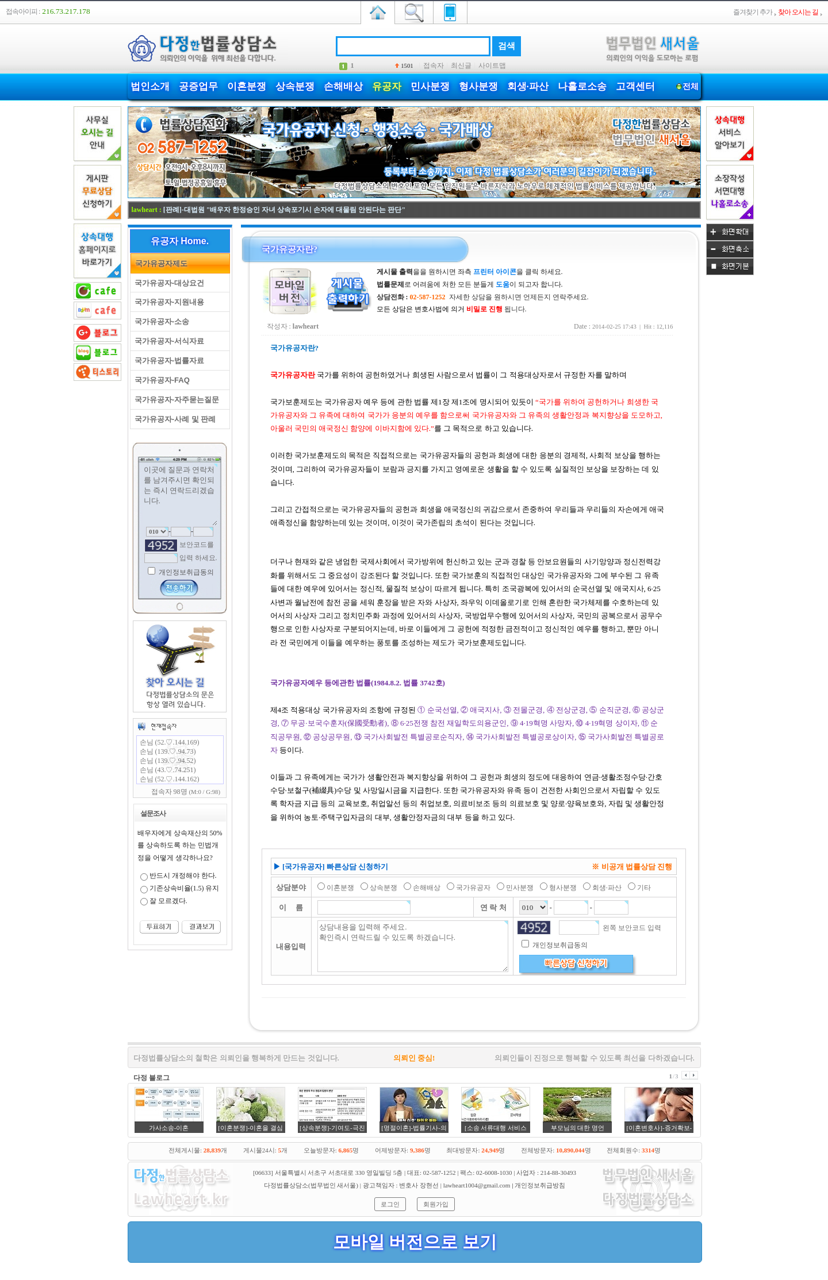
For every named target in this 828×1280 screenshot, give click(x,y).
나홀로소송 (582, 86)
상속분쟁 (295, 86)
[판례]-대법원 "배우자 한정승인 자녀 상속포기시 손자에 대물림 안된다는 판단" (284, 210)
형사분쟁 (478, 86)
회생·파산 (528, 86)
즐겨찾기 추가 (752, 12)
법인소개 (150, 86)
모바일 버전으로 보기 (415, 1241)
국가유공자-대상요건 (168, 283)
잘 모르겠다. (168, 901)
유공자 (386, 86)
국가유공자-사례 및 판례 (173, 419)
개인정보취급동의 (185, 572)
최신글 (461, 65)
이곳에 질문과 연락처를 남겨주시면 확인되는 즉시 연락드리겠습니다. (180, 495)
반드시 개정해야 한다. (183, 876)
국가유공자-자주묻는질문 (175, 399)
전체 (691, 86)
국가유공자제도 (159, 263)
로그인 (390, 1204)
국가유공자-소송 (160, 321)
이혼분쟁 (246, 86)
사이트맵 (492, 65)
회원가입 (435, 1204)
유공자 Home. (180, 241)
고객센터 (635, 86)
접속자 (433, 65)
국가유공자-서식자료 (168, 341)
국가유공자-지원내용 (168, 302)
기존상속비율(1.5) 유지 (185, 888)
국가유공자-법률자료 (168, 360)
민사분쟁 (430, 86)
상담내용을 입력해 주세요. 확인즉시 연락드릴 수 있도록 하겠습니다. (413, 946)
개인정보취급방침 (540, 1185)
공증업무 (198, 86)
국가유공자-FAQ (160, 380)
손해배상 (343, 86)
